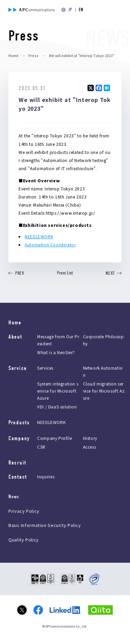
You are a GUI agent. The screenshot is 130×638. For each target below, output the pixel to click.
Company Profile (54, 438)
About (15, 337)
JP (70, 9)
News (14, 497)
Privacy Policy (24, 511)
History (90, 438)
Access (89, 447)
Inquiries (45, 476)
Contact (17, 477)
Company (19, 438)
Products (19, 422)
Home (13, 55)
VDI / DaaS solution (57, 407)
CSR (41, 447)
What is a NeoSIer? (56, 352)
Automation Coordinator (50, 244)
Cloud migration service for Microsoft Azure (104, 391)
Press (33, 55)
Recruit (17, 462)
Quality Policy (23, 539)
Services (45, 368)
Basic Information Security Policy (44, 525)
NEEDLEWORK (39, 236)
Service (17, 368)
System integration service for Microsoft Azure (57, 391)
